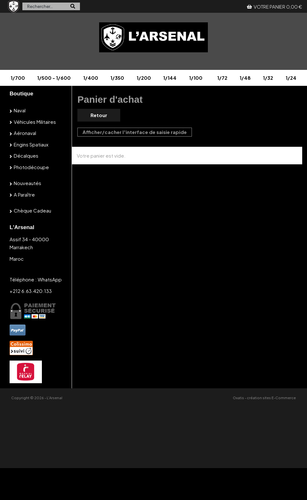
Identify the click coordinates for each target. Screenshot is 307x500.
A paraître (24, 194)
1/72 (222, 78)
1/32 (268, 78)
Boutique (21, 94)
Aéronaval (25, 133)
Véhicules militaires (35, 122)
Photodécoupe (31, 167)
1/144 (170, 78)
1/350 (117, 78)
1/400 (90, 78)
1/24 (291, 78)
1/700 (18, 78)
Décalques (26, 156)
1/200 (144, 78)
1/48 (245, 78)
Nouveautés (27, 183)
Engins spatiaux (31, 144)
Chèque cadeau (32, 210)
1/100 (195, 78)
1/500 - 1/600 (54, 78)
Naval (20, 110)
